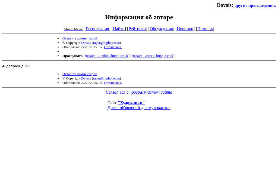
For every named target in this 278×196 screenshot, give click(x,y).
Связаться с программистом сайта (139, 93)
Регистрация (97, 28)
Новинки (185, 28)
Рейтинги (137, 28)
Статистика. (113, 47)
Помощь (205, 28)
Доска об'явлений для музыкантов (139, 108)
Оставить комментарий (79, 38)
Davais (86, 43)
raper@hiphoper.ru (106, 43)
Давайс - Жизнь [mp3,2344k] (153, 56)
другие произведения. (255, 5)
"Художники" (131, 103)
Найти (119, 28)
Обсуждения (161, 28)
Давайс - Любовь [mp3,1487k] (107, 56)
